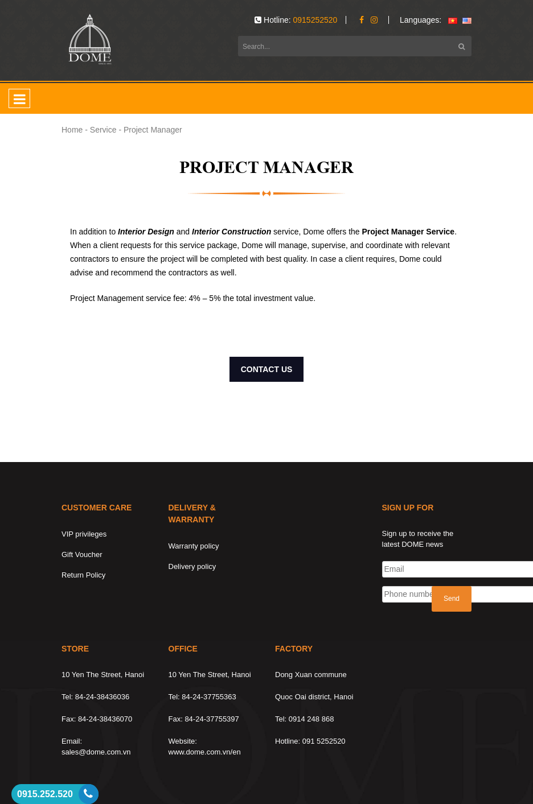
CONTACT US (267, 369)
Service (103, 129)
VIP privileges (84, 534)
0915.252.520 (45, 794)
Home (72, 129)
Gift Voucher (82, 554)
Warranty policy (194, 546)
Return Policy (83, 575)
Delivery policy (192, 566)
